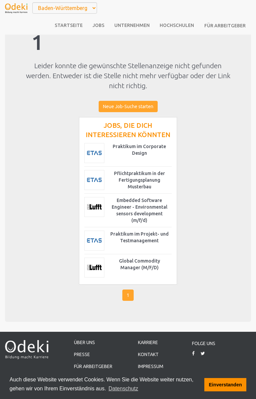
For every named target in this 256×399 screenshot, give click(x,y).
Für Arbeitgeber (225, 25)
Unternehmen (132, 25)
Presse (82, 354)
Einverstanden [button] (225, 384)
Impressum (150, 366)
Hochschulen (177, 25)
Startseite (69, 25)
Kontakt (148, 354)
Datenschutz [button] (123, 388)
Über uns (84, 342)
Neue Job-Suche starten (128, 106)
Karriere (148, 342)
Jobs (98, 25)
